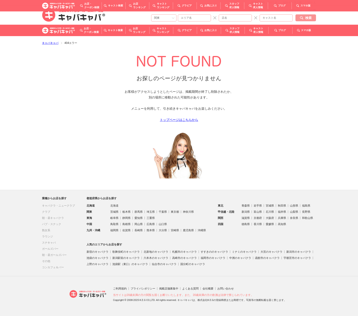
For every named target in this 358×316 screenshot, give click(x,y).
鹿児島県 (188, 230)
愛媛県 (270, 224)
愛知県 (138, 218)
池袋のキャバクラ (97, 258)
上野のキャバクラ (97, 264)
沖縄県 (202, 230)
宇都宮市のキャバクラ (297, 258)
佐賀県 (126, 230)
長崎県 (138, 230)
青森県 (246, 205)
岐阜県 (114, 218)
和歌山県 (307, 218)
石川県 (270, 211)
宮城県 (270, 205)
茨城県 (114, 211)
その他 (312, 10)
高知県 (282, 224)
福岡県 (114, 230)
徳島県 (246, 224)
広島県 (151, 224)
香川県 (258, 224)
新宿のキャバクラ (97, 251)
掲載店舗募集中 (168, 288)
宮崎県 (175, 230)
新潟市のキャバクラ (298, 251)
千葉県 (163, 211)
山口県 (163, 224)
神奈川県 (188, 211)
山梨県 (294, 211)
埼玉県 (151, 211)
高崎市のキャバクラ (184, 258)
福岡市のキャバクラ (213, 258)
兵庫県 (282, 218)
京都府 (258, 218)
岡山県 (138, 224)
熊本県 (151, 230)
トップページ (294, 10)
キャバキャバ (50, 43)
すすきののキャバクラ (214, 251)
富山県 (258, 211)
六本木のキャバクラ (156, 258)
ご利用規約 (120, 288)
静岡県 (126, 218)
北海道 (114, 205)
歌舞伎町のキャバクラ (126, 251)
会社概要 (208, 288)
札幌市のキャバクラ (184, 251)
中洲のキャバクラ (240, 258)
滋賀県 (246, 218)
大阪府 (270, 218)
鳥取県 (114, 224)
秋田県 (282, 205)
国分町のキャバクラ (192, 264)
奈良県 (294, 218)
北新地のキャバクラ (156, 251)
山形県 (294, 205)
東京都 (175, 211)
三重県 (151, 218)
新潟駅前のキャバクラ (126, 258)
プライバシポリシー (143, 288)
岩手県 (258, 205)
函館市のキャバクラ (267, 258)
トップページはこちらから (179, 120)
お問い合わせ (225, 288)
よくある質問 (190, 288)
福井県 (282, 211)
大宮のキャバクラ (271, 251)
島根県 (126, 224)
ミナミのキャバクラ (244, 251)
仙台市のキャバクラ (164, 264)
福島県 (306, 205)
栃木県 (126, 211)
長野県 (306, 211)
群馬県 (138, 211)
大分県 (163, 230)
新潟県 (246, 211)
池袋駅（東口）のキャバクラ (130, 264)
